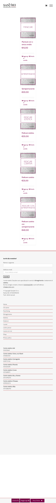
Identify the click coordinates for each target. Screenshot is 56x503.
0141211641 (6, 350)
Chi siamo (6, 307)
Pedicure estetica (28, 133)
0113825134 (6, 356)
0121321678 (6, 367)
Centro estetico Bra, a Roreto (11, 375)
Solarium (6, 321)
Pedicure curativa (28, 177)
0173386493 (7, 388)
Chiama (15, 500)
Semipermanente (28, 89)
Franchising (6, 311)
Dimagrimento (7, 314)
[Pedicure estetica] (28, 119)
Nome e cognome (8, 262)
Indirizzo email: (7, 269)
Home (5, 304)
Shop (4, 334)
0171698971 (6, 372)
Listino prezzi (7, 327)
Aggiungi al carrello (25, 58)
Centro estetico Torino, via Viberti (13, 353)
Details (32, 56)
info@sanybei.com (8, 287)
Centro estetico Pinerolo (10, 364)
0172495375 (7, 378)
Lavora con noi (7, 331)
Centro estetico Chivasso (10, 381)
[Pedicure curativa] (28, 163)
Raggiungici (25, 500)
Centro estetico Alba (9, 386)
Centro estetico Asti (9, 348)
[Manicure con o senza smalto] (28, 27)
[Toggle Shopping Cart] (46, 5)
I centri (5, 324)
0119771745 (6, 361)
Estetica (5, 318)
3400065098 (28, 285)
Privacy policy (7, 338)
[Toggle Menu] (51, 6)
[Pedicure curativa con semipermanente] (28, 207)
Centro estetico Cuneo (10, 370)
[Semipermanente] (28, 74)
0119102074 (7, 383)
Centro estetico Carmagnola (11, 359)
